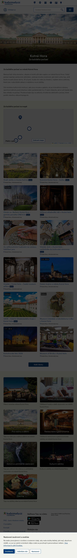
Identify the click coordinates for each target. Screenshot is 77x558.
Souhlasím (9, 551)
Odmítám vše (22, 551)
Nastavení (35, 551)
